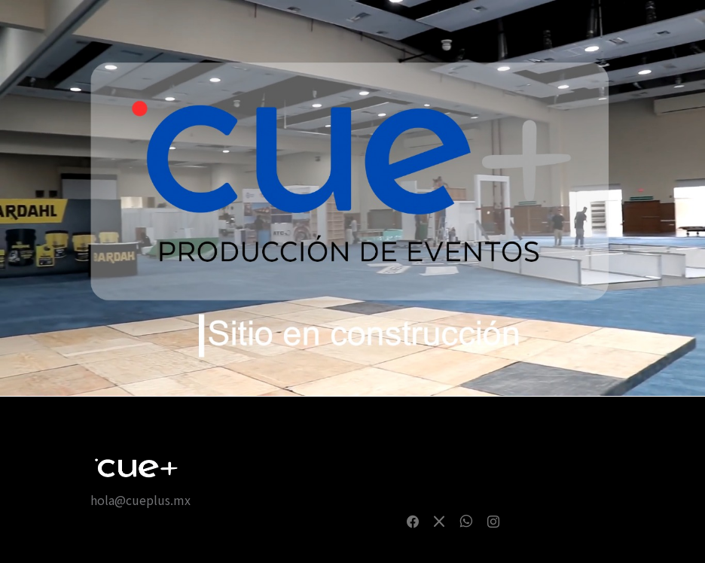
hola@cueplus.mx (140, 500)
